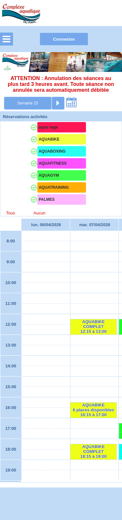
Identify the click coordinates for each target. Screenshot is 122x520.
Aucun (39, 213)
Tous (10, 213)
